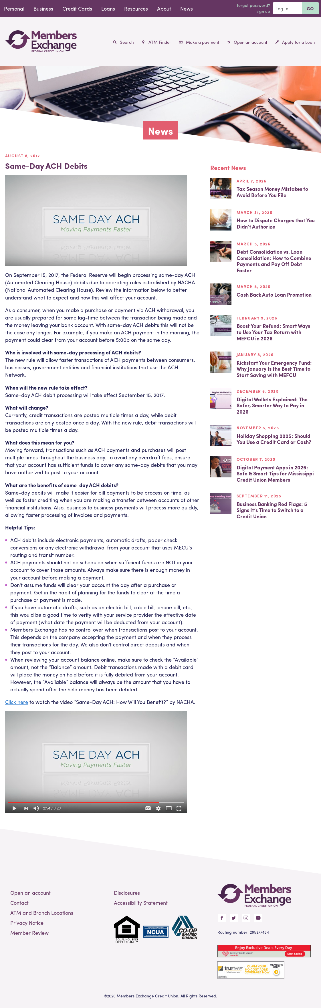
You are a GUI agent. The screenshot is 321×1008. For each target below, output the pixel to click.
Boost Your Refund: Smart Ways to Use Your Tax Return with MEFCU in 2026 (273, 332)
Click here (16, 701)
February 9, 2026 (257, 318)
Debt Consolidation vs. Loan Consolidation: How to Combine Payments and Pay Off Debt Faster (274, 261)
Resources (136, 8)
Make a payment (199, 42)
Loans (108, 8)
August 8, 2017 (22, 155)
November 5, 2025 (258, 427)
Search (123, 42)
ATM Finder (156, 42)
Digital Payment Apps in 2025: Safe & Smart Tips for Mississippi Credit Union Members (275, 473)
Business (43, 8)
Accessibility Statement (141, 902)
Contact (19, 902)
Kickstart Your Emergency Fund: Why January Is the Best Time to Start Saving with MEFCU (274, 368)
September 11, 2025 (259, 496)
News (186, 8)
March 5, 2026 (254, 244)
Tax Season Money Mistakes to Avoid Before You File (272, 192)
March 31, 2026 (255, 212)
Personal (14, 8)
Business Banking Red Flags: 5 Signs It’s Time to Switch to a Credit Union (272, 510)
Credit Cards (77, 8)
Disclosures (127, 892)
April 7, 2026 (252, 181)
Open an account (247, 42)
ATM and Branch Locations (41, 912)
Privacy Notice (26, 922)
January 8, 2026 (255, 354)
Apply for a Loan (295, 42)
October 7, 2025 (256, 459)
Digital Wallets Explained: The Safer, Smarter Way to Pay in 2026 (272, 405)
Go (310, 8)
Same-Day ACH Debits (46, 165)
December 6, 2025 (258, 391)
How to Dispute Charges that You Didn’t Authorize (276, 223)
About (164, 8)
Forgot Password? (253, 5)
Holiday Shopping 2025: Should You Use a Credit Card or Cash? (274, 439)
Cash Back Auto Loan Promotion (274, 294)
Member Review (29, 932)
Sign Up (263, 11)
